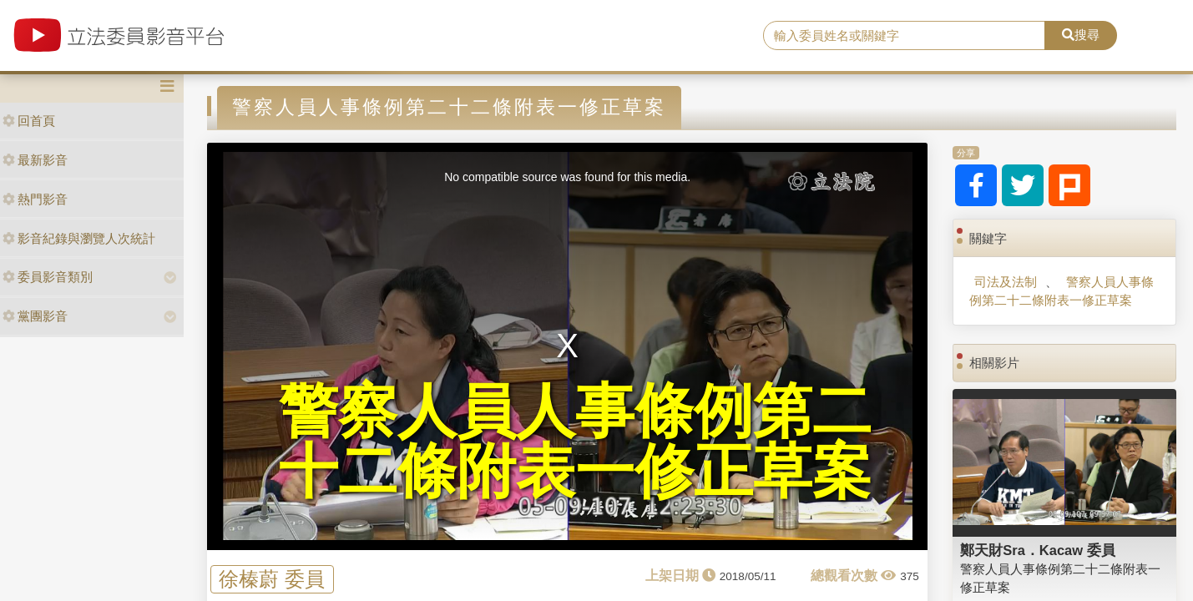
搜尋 (1080, 35)
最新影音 (35, 160)
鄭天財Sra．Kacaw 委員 (1037, 550)
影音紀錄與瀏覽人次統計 (79, 238)
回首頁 (29, 121)
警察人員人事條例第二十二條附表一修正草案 (1061, 290)
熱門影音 (35, 199)
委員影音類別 (48, 277)
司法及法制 (1005, 282)
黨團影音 (35, 316)
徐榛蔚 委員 (272, 579)
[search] (904, 36)
